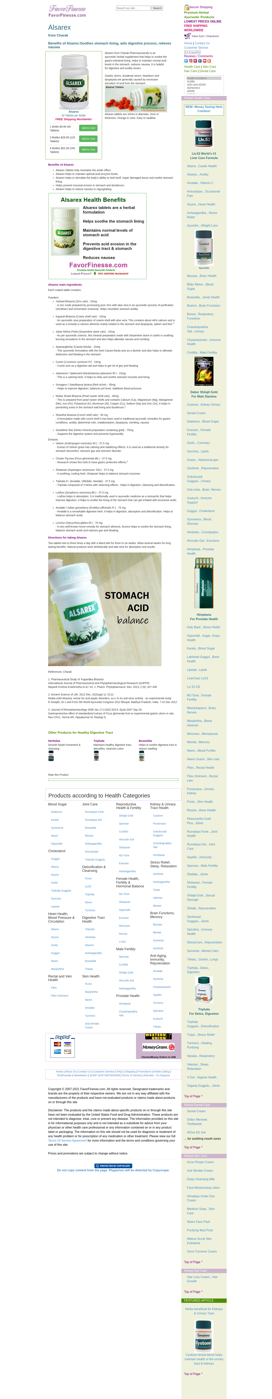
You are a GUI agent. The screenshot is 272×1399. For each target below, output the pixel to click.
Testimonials (64, 1075)
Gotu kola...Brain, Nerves (204, 489)
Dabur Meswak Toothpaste (197, 1121)
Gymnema (57, 827)
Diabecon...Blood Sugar (203, 421)
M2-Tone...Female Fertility (199, 697)
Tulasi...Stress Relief (201, 1034)
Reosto (89, 835)
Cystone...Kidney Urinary (203, 404)
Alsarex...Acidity (198, 174)
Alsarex (89, 945)
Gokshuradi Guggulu (160, 833)
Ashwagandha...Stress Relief (202, 215)
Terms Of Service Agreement (67, 1140)
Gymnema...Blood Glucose (199, 521)
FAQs (120, 1071)
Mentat (157, 905)
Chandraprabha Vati (128, 1013)
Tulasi (156, 889)
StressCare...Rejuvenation (204, 942)
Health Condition (204, 78)
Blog (166, 1071)
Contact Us (84, 1071)
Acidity (204, 81)
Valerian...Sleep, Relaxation (198, 1066)
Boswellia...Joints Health (203, 297)
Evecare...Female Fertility (199, 432)
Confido (123, 831)
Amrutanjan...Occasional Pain (203, 193)
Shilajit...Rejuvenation (201, 908)
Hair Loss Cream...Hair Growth (202, 1279)
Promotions (144, 1071)
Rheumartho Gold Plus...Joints (199, 821)
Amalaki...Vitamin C (200, 183)
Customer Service (103, 1071)
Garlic (54, 882)
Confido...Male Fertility (202, 352)
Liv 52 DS (193, 686)
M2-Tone (124, 855)
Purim (88, 878)
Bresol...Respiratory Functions (200, 316)
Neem (54, 835)
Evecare (124, 863)
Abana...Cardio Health (202, 166)
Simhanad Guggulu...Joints (198, 919)
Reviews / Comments (198, 56)
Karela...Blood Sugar (201, 648)
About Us (70, 1071)
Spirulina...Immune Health (199, 931)
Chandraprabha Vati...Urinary (197, 329)
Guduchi (158, 1018)
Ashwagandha (93, 843)
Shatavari (124, 847)
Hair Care (190, 71)
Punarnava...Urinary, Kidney (201, 791)
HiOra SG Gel (196, 1132)
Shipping (130, 1071)
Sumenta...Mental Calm (203, 950)
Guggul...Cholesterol (201, 511)
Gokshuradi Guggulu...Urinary (199, 479)
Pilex (54, 987)
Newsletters (80, 1075)
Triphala (89, 894)
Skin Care (209, 66)
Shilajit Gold (126, 815)
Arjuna (55, 874)
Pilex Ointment (59, 995)
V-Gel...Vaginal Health (201, 1077)
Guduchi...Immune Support (199, 500)
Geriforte (158, 873)
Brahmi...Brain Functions (203, 305)
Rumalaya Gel (93, 819)
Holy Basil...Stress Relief (203, 627)
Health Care (192, 66)
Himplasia (125, 1003)
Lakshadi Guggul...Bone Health (203, 659)
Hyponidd (56, 843)
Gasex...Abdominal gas (202, 459)
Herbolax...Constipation (202, 532)
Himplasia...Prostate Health (200, 551)
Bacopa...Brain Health (201, 275)
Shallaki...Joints (197, 874)
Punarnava (159, 823)
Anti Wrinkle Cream (200, 1170)
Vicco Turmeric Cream (202, 1251)
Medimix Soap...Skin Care (201, 1211)
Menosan (124, 925)
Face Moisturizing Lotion (203, 1187)
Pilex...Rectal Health (200, 767)
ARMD (204, 91)
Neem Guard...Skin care (203, 759)
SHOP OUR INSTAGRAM (105, 1075)
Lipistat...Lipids (197, 669)
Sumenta (158, 940)
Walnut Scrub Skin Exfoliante (199, 1241)
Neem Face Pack (198, 1221)
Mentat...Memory (198, 742)
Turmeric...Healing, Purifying (199, 1045)
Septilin (157, 994)
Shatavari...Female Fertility (199, 885)
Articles (157, 1071)
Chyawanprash (162, 986)
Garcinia (56, 898)
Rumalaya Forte (94, 811)
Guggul (55, 858)
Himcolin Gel (126, 839)
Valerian (157, 897)
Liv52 (88, 886)
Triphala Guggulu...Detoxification (203, 1024)
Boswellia (90, 827)
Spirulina (158, 1010)
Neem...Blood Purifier (201, 750)
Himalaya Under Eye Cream (201, 1198)
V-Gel (122, 941)
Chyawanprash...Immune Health (204, 342)
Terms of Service (132, 1075)
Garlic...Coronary (198, 442)
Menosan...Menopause (202, 733)
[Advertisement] (203, 1389)
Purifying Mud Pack (200, 1230)
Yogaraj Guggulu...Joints (203, 1085)
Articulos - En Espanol (157, 1075)
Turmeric (90, 910)
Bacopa (157, 924)
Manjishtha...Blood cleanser (199, 723)
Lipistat (55, 906)
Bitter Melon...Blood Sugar (200, 286)
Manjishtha (57, 968)
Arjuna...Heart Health (201, 204)
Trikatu (89, 968)
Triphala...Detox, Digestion (198, 970)
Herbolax (90, 937)
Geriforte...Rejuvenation (203, 468)
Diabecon (56, 811)
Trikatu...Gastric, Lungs (202, 959)
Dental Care (208, 71)
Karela (55, 819)
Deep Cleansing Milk (201, 1179)
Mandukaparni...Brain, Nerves (202, 710)
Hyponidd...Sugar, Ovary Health (203, 638)
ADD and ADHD (204, 84)
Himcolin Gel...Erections (203, 540)
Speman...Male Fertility (202, 865)
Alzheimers (204, 88)
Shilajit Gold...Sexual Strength (201, 897)
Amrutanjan (92, 851)
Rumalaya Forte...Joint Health (202, 834)
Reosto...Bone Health (201, 810)
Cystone (158, 815)
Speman (124, 823)
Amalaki (89, 1007)
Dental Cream (196, 413)
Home (59, 1071)
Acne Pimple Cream (200, 1162)
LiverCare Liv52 (197, 678)
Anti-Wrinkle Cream (92, 1025)
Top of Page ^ (193, 1096)
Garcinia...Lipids (198, 451)
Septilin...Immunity (199, 857)
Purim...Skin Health (200, 801)
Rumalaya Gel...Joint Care (201, 846)
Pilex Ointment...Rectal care (202, 778)
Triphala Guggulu (61, 890)
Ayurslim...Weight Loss (202, 225)
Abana (55, 866)
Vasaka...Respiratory (201, 1056)
